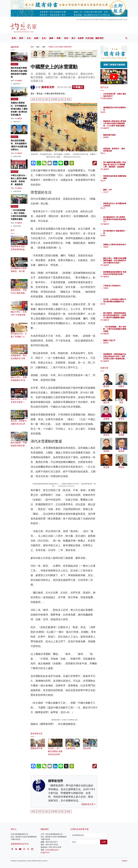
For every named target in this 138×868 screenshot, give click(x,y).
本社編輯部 (18, 80)
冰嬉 (46, 99)
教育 (21, 38)
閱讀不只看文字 (120, 340)
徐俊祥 (116, 112)
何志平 (116, 183)
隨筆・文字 (118, 190)
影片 (74, 38)
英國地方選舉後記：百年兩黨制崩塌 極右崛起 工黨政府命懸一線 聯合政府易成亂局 (19, 109)
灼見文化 (14, 172)
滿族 (68, 99)
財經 (36, 38)
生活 (44, 38)
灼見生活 (14, 64)
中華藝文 (78, 87)
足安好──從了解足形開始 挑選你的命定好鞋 (55, 857)
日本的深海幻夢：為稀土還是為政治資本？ (120, 96)
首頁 (32, 47)
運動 (43, 47)
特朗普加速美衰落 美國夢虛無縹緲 (120, 178)
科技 (66, 38)
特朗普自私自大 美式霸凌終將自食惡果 (120, 205)
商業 (59, 38)
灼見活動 (89, 38)
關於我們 (99, 38)
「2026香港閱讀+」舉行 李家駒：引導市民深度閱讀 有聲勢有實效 (120, 331)
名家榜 (81, 38)
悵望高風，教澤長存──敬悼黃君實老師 (120, 151)
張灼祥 (116, 306)
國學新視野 (47, 87)
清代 (62, 99)
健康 (51, 38)
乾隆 (33, 99)
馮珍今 (116, 155)
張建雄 (116, 235)
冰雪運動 (54, 99)
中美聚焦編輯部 (120, 101)
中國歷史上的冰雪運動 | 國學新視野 (60, 47)
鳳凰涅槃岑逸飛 (120, 135)
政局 (14, 38)
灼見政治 (14, 99)
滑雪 (40, 99)
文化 (29, 38)
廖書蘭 (116, 137)
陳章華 (116, 343)
